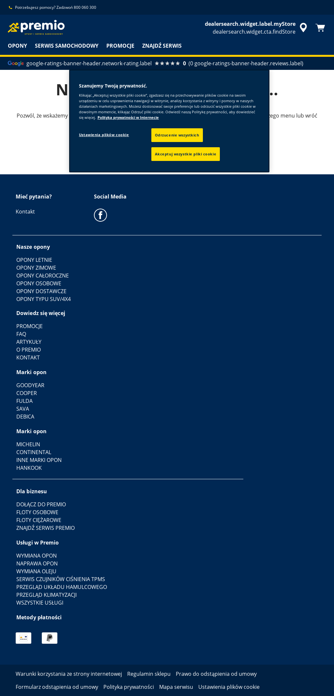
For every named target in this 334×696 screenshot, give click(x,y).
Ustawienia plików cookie (104, 134)
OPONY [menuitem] (17, 45)
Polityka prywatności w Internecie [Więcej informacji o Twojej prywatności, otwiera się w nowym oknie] (128, 117)
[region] (169, 121)
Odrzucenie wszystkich (177, 135)
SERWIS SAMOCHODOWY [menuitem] (67, 45)
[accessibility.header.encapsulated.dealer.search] (257, 28)
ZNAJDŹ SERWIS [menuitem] (162, 45)
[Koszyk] (320, 28)
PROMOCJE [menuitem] (120, 45)
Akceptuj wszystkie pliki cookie (186, 153)
